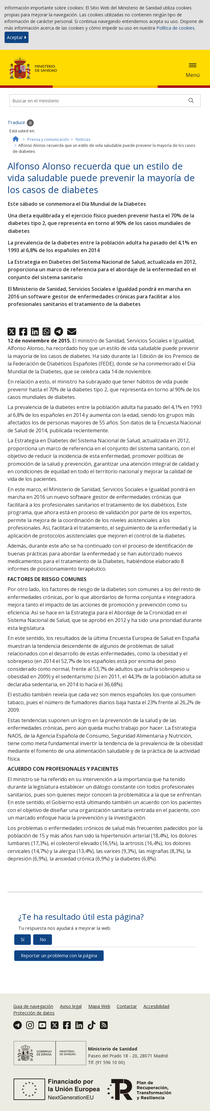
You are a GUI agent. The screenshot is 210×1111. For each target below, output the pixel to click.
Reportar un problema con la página (59, 955)
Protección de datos (34, 1013)
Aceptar (16, 37)
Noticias (83, 139)
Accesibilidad (156, 1006)
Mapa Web (99, 1006)
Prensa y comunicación (48, 139)
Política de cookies (175, 28)
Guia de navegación (33, 1006)
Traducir (21, 122)
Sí (22, 939)
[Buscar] (191, 100)
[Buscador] (105, 100)
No (43, 939)
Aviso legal (71, 1006)
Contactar (127, 1006)
